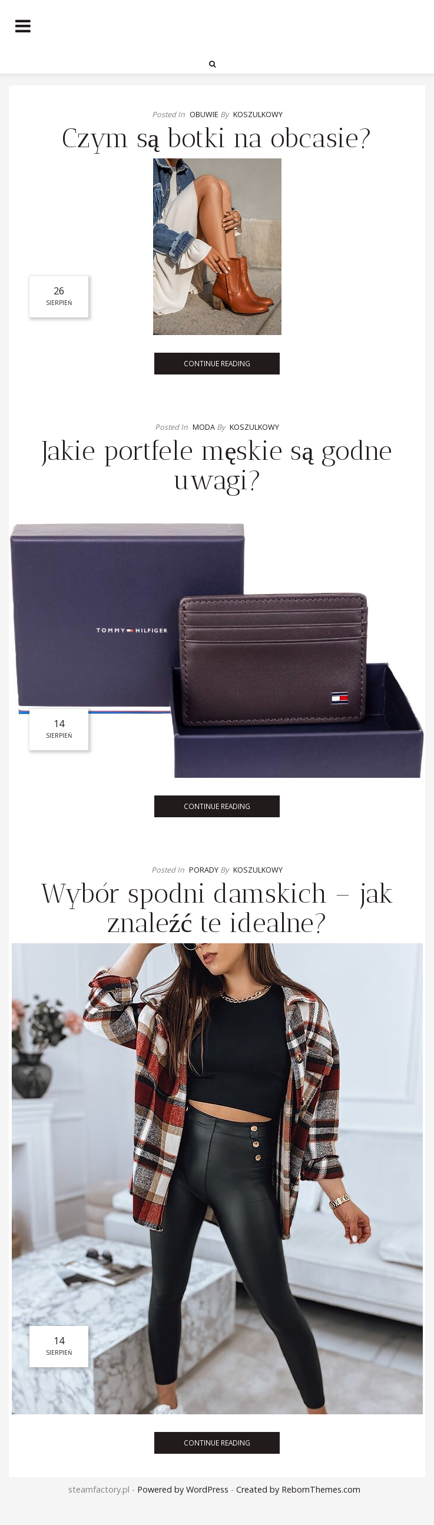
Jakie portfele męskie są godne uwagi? (217, 465)
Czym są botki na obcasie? (217, 138)
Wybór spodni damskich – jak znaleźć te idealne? (217, 908)
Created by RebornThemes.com (298, 1489)
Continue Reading (217, 363)
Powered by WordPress (182, 1489)
